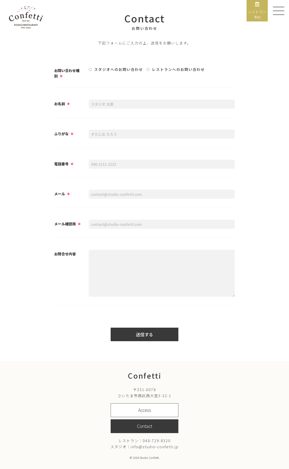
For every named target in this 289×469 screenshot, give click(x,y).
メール (62, 193)
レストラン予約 (257, 11)
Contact (144, 426)
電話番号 (63, 163)
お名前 (62, 103)
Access (144, 410)
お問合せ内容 (65, 254)
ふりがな (63, 133)
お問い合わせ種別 (66, 73)
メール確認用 (67, 223)
